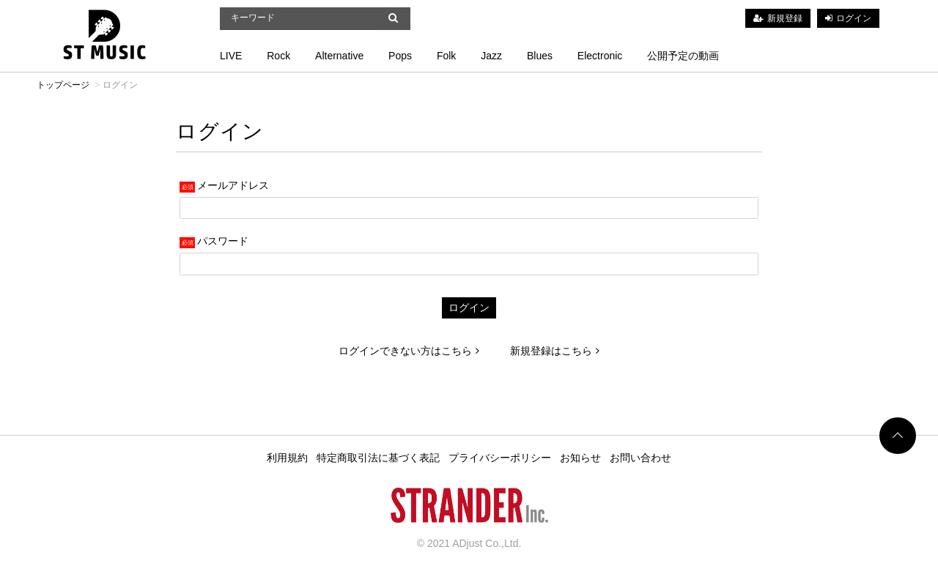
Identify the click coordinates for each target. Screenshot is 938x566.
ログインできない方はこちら (409, 351)
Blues (540, 56)
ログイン (853, 18)
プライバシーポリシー (499, 457)
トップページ (63, 85)
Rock (278, 56)
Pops (400, 56)
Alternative (339, 56)
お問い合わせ (640, 457)
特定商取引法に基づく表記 (378, 457)
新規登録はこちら (554, 351)
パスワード (222, 241)
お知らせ (580, 457)
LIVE (231, 56)
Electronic (599, 56)
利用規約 (287, 457)
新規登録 (784, 18)
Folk (446, 56)
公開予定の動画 (683, 56)
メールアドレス (233, 185)
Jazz (491, 56)
